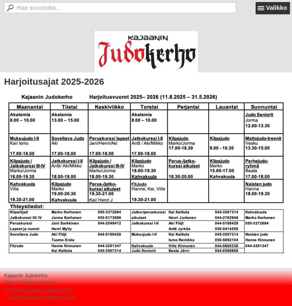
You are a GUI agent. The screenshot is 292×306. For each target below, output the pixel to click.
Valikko (276, 7)
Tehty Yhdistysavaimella (30, 283)
